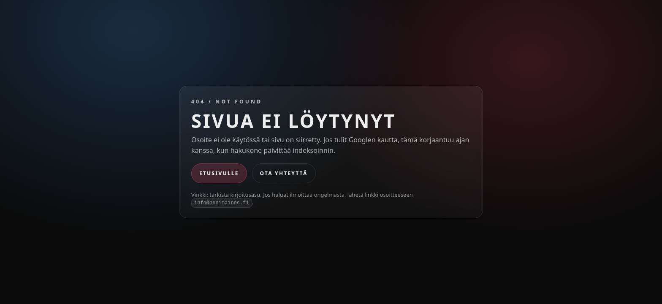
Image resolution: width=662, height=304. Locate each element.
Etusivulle (219, 173)
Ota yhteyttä (284, 173)
